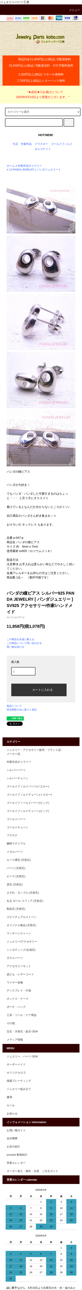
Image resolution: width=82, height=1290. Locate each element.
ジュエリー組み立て (19, 1089)
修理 (9, 1097)
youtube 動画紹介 (17, 1154)
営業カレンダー (16, 1163)
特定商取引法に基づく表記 (22, 709)
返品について (14, 705)
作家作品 (26, 144)
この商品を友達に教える (20, 639)
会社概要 (12, 1138)
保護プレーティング (19, 1080)
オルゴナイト (43, 149)
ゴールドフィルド (62, 144)
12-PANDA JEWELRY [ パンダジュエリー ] (34, 169)
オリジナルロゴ (16, 1072)
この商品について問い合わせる (24, 643)
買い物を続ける (15, 646)
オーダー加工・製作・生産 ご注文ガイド (32, 1171)
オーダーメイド (16, 1064)
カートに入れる (39, 689)
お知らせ (12, 1113)
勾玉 (15, 144)
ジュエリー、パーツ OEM (22, 1056)
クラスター (41, 144)
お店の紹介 (13, 1146)
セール (11, 1105)
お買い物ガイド (16, 1130)
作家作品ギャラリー (30, 165)
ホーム (11, 165)
